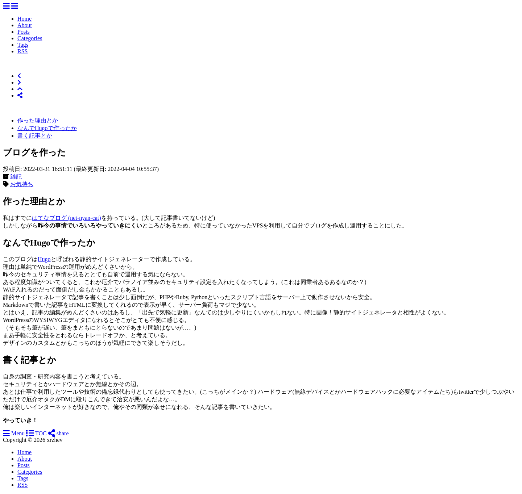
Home (24, 19)
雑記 (16, 176)
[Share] (19, 95)
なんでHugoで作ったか (47, 128)
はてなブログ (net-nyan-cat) (66, 218)
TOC (36, 433)
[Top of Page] (19, 89)
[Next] (19, 82)
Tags (22, 45)
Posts (23, 32)
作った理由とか (37, 120)
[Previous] (19, 76)
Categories (29, 38)
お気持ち (21, 184)
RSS (22, 51)
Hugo (44, 259)
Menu (14, 433)
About (24, 25)
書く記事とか (34, 136)
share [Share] (58, 433)
